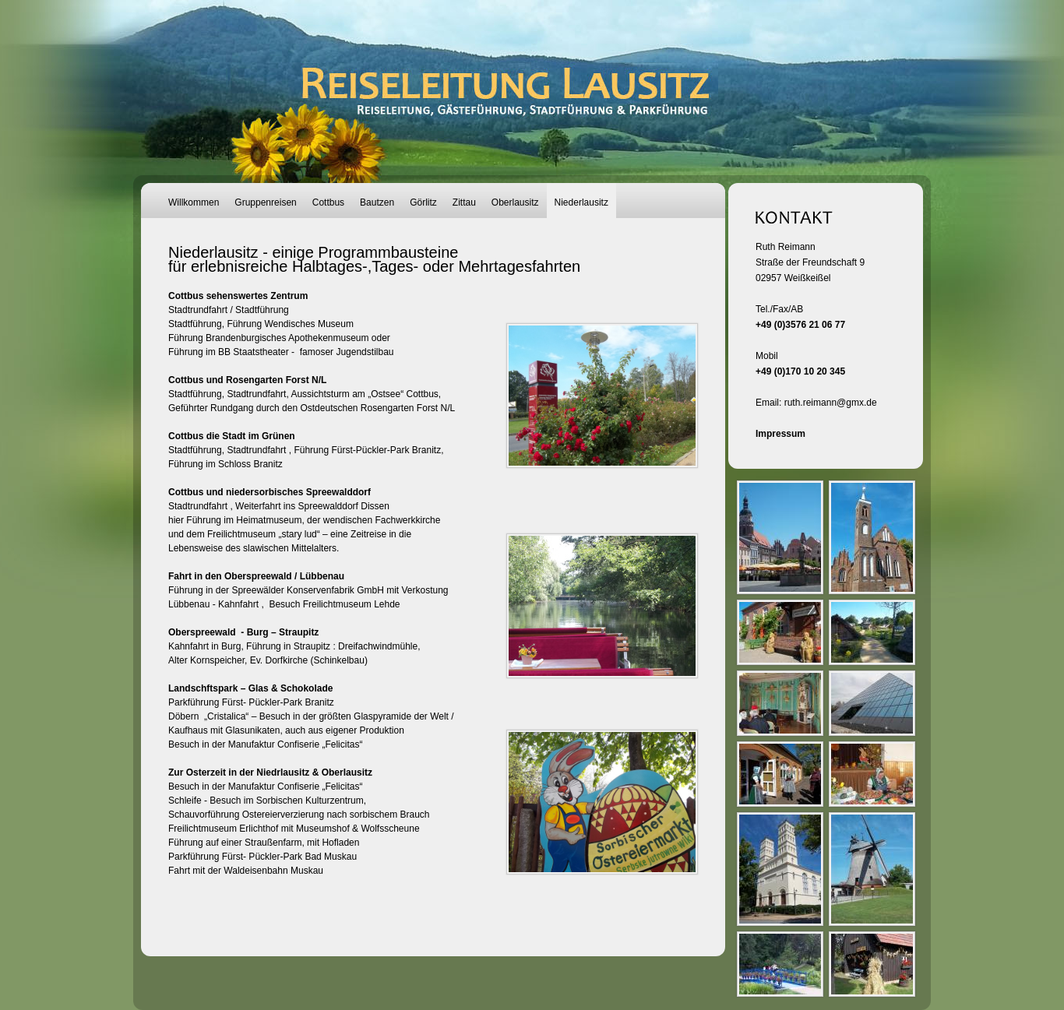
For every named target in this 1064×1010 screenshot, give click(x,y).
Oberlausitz (515, 202)
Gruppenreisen (265, 202)
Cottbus (328, 202)
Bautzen (377, 202)
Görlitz (423, 202)
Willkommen (193, 202)
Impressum (780, 433)
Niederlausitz (581, 202)
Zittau (464, 202)
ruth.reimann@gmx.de (830, 402)
